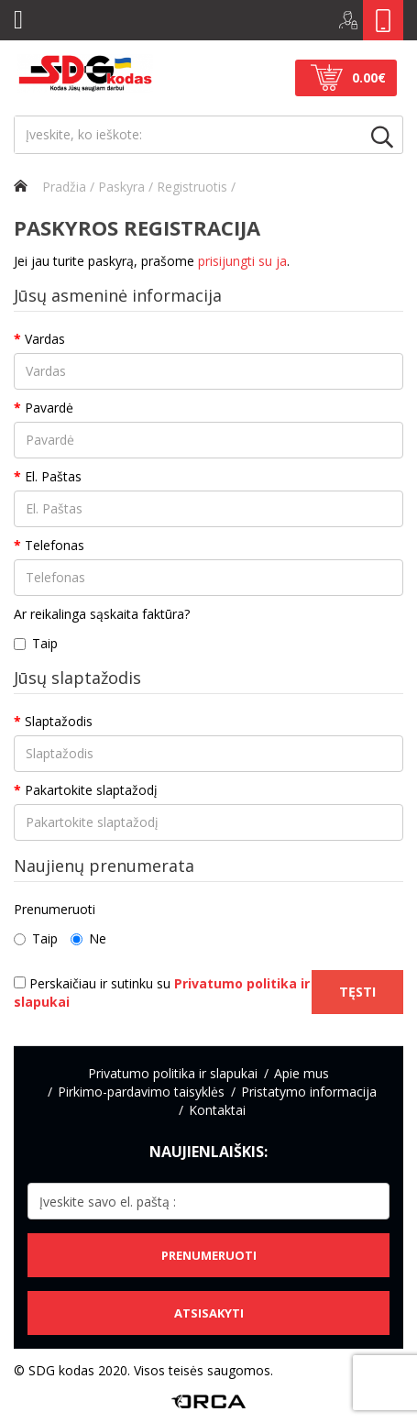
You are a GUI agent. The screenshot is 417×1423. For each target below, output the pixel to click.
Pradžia (50, 186)
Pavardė (49, 407)
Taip (36, 643)
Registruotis (192, 186)
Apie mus (301, 1073)
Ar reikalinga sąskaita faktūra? (102, 614)
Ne (88, 938)
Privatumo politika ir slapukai (173, 1073)
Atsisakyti (209, 1313)
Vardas (45, 338)
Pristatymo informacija (309, 1091)
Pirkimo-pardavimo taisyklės (141, 1091)
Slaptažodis (59, 721)
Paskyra (121, 186)
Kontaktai (217, 1110)
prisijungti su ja (242, 261)
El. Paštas (53, 476)
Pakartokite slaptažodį (91, 790)
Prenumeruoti (54, 909)
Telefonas (54, 545)
